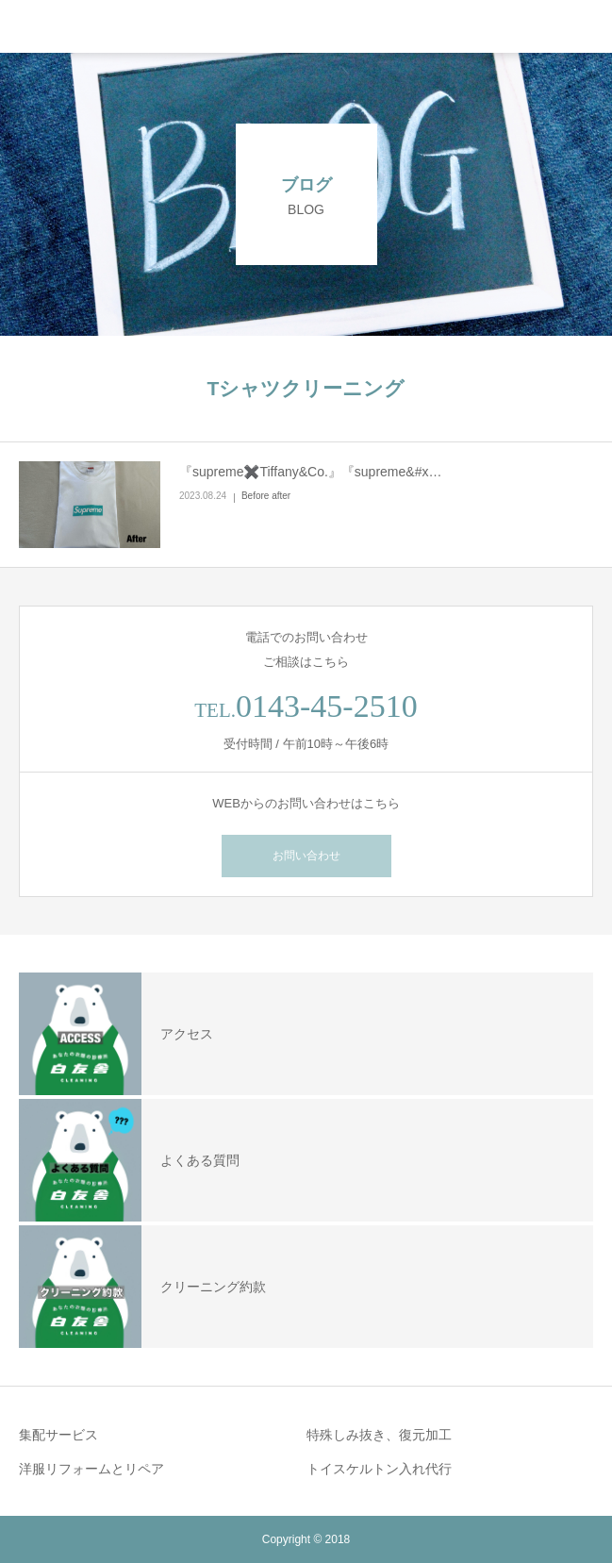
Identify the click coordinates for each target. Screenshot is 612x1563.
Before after (265, 496)
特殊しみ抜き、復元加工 (379, 1434)
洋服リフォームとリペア (91, 1468)
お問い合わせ (306, 855)
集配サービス (58, 1434)
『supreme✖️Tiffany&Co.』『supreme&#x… (310, 471)
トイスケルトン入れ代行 (379, 1468)
